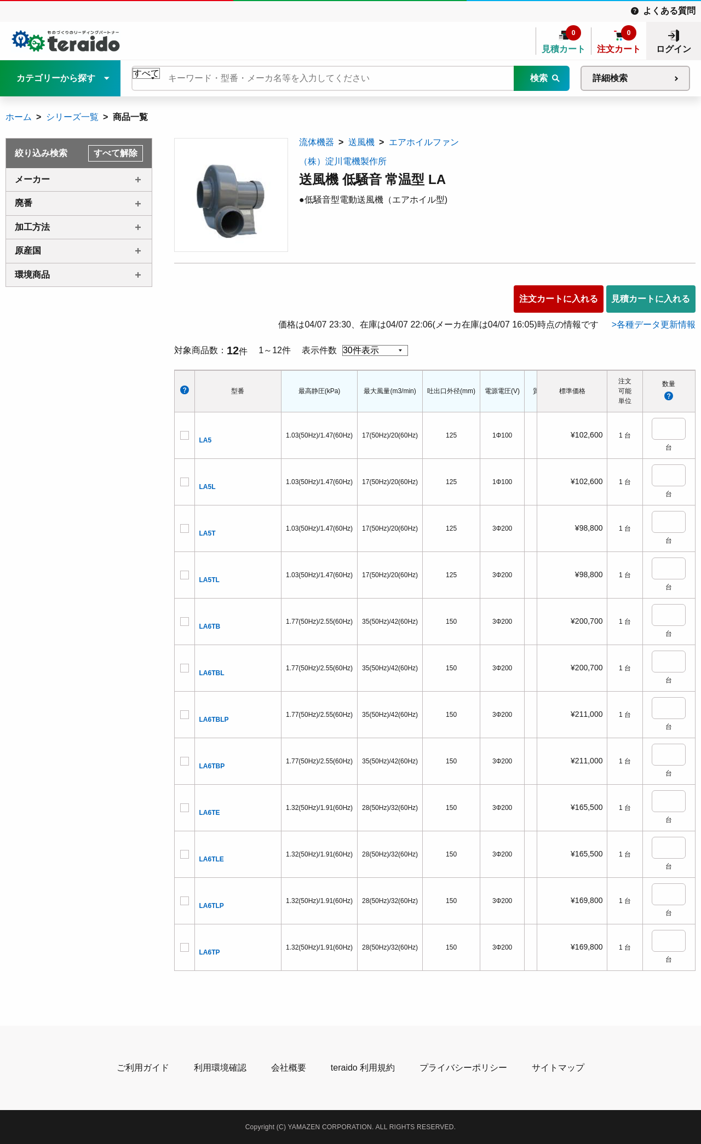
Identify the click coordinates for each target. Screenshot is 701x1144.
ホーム (18, 117)
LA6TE (209, 813)
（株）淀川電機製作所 (343, 161)
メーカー (32, 179)
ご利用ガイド (143, 1067)
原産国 (28, 250)
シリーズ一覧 (72, 117)
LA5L (207, 487)
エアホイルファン (424, 142)
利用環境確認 (220, 1067)
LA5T (207, 533)
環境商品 (32, 274)
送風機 (361, 142)
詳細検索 (610, 78)
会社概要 (288, 1067)
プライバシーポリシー (463, 1067)
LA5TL (209, 580)
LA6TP (209, 952)
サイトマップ (558, 1067)
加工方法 (32, 227)
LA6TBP (212, 766)
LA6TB (210, 626)
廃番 (23, 203)
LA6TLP (211, 906)
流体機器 (316, 142)
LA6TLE (211, 859)
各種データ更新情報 (656, 324)
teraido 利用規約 (363, 1067)
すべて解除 (115, 153)
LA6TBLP (214, 719)
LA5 (205, 440)
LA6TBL (212, 673)
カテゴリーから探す (55, 78)
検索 (539, 78)
